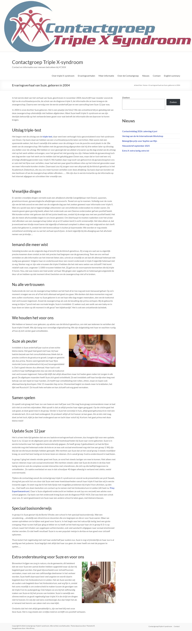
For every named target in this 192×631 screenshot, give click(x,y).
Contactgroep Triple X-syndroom (47, 62)
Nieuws (145, 75)
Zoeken (126, 97)
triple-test (47, 136)
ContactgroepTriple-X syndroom (160, 626)
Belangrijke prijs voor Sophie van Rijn (139, 141)
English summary (172, 75)
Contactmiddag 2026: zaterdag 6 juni (139, 131)
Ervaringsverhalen (86, 75)
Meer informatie (106, 75)
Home (145, 85)
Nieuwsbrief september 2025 (136, 145)
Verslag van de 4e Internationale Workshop (142, 136)
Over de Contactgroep (128, 75)
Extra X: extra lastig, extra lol (135, 150)
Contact (157, 75)
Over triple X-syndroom (63, 75)
